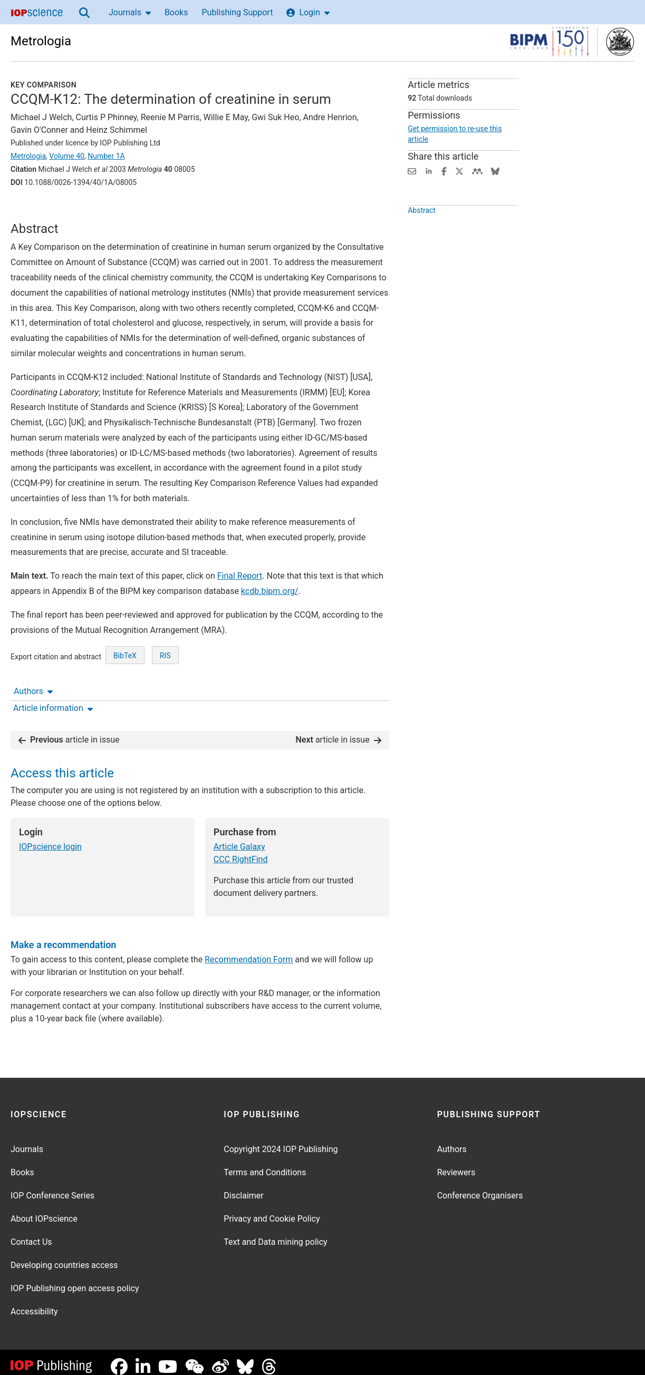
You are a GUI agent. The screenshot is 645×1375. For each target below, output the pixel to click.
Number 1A (106, 156)
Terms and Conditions (265, 1164)
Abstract (422, 234)
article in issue (69, 731)
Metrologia (41, 41)
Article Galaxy (239, 838)
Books (176, 12)
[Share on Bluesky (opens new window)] (495, 170)
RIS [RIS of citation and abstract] (165, 694)
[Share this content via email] (412, 170)
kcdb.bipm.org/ (270, 630)
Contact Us (31, 1233)
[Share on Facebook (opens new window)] (444, 170)
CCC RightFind (241, 851)
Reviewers (456, 1164)
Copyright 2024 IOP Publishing (281, 1141)
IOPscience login (50, 838)
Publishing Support (237, 12)
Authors (33, 212)
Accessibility (34, 1303)
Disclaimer (243, 1187)
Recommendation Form (249, 951)
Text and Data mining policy (275, 1233)
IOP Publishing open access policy (75, 1280)
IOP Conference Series (52, 1187)
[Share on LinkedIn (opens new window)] (429, 170)
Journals (130, 12)
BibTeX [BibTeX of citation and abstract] (125, 694)
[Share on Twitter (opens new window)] (459, 170)
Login (307, 12)
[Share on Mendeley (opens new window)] (477, 170)
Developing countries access (64, 1257)
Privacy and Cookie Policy (272, 1210)
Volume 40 (66, 156)
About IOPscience (44, 1210)
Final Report (240, 615)
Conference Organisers (480, 1187)
